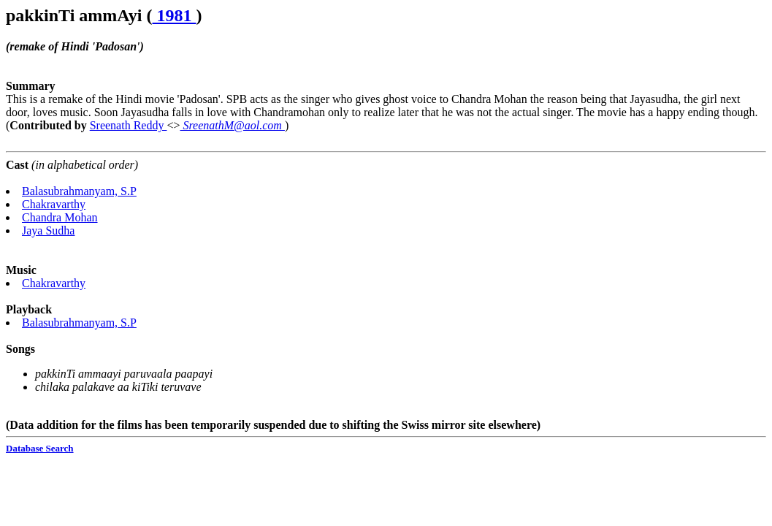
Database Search (40, 448)
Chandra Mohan (60, 217)
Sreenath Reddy (128, 125)
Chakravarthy (53, 204)
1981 (174, 15)
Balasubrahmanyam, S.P (79, 191)
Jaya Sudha (48, 230)
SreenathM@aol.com (232, 125)
